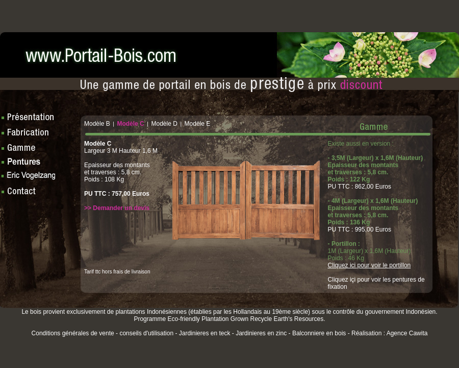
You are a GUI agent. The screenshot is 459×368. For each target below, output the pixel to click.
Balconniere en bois (319, 333)
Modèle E (198, 123)
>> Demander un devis (116, 208)
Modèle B (97, 123)
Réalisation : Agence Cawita (389, 333)
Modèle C (130, 123)
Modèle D (164, 123)
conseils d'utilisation (146, 333)
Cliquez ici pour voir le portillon (369, 265)
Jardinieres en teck (205, 333)
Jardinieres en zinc (261, 333)
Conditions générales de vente (73, 333)
